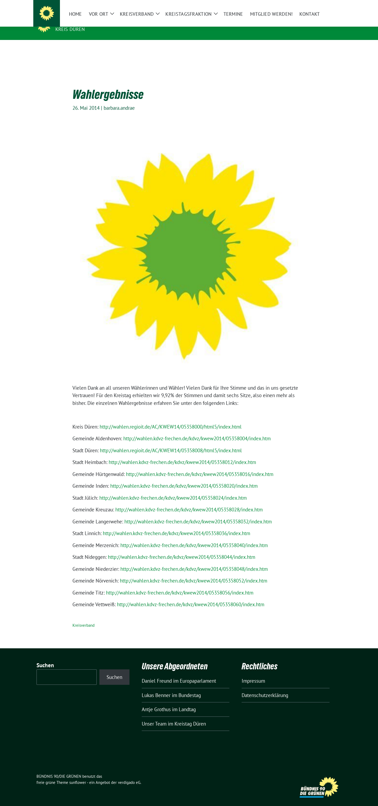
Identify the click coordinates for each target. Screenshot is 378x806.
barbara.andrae (119, 99)
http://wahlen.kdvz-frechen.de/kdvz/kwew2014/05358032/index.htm (198, 513)
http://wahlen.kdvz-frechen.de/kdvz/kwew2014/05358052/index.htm (193, 572)
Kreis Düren (70, 29)
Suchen (45, 657)
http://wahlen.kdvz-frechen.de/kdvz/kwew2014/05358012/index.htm (182, 454)
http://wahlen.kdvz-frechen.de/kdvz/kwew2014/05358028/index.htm (189, 501)
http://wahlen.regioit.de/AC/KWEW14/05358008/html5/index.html (171, 442)
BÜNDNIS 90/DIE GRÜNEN (88, 22)
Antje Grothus (156, 701)
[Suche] (324, 5)
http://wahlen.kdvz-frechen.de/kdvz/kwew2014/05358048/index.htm (194, 560)
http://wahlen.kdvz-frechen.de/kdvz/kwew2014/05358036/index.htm (176, 525)
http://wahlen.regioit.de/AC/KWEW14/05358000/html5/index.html (171, 418)
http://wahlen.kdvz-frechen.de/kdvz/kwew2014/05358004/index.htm (197, 430)
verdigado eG (129, 774)
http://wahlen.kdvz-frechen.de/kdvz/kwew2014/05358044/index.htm (181, 549)
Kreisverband (83, 617)
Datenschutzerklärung (265, 687)
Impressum (253, 672)
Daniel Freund (157, 672)
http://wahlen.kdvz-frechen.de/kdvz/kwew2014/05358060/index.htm (190, 596)
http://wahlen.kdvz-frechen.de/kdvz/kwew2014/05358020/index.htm (184, 477)
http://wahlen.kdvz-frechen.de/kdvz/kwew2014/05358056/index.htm (179, 584)
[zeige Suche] (332, 5)
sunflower (77, 774)
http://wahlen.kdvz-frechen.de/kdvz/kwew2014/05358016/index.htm (199, 466)
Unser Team (154, 715)
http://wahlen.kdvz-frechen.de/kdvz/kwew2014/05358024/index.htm (173, 489)
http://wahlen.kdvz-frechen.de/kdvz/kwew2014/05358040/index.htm (194, 537)
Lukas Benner (156, 687)
